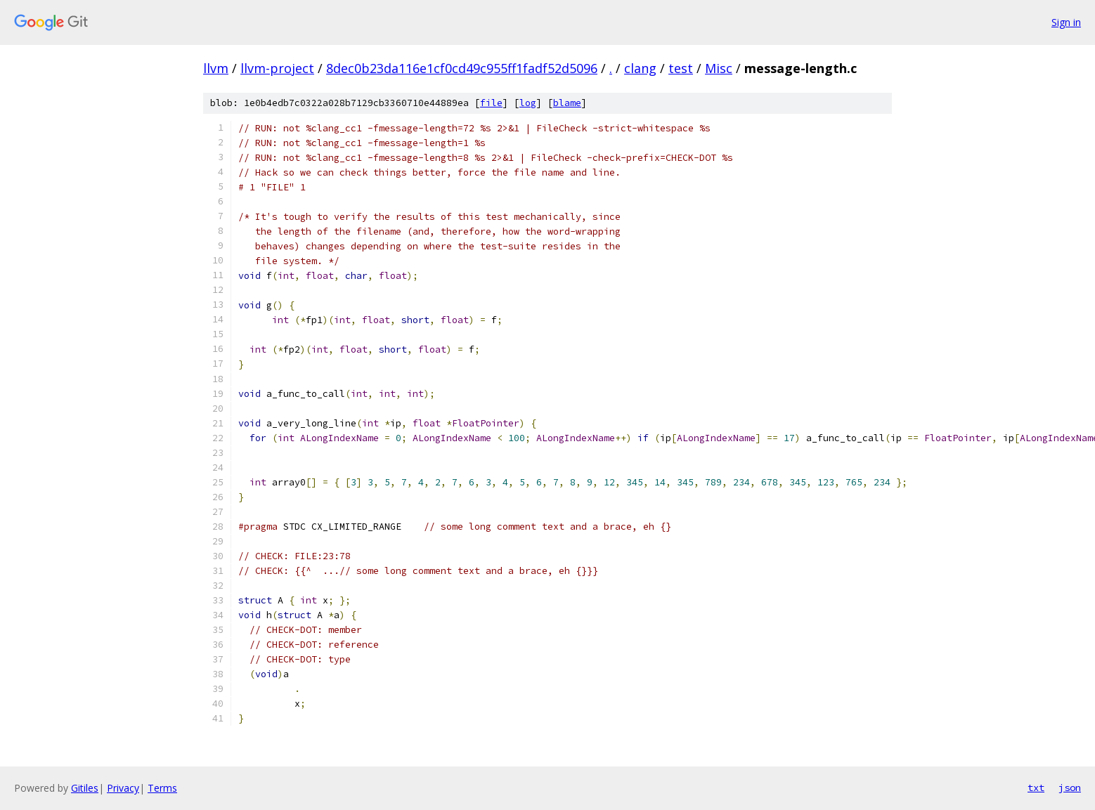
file (491, 103)
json (1069, 787)
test (680, 68)
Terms (162, 788)
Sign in (1066, 22)
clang (640, 68)
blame (567, 103)
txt (1036, 787)
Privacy (123, 788)
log (527, 103)
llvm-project (277, 68)
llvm (215, 68)
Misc (718, 68)
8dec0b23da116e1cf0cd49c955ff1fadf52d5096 (461, 68)
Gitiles (84, 788)
